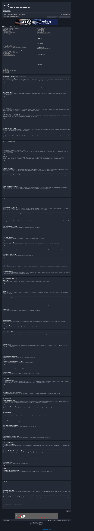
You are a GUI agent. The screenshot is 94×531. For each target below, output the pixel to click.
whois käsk (53, 497)
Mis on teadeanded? (6, 69)
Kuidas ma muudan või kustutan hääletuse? (9, 55)
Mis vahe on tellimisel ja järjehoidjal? (42, 55)
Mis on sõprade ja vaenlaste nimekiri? (42, 44)
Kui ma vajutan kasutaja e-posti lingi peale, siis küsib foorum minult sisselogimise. (14, 47)
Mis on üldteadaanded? (6, 68)
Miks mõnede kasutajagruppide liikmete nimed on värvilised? (46, 34)
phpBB (46, 170)
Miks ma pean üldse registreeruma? (8, 29)
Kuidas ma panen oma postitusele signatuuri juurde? (10, 52)
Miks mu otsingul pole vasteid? (41, 49)
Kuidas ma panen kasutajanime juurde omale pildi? (10, 44)
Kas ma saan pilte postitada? (7, 67)
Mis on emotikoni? (5, 66)
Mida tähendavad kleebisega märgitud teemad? (9, 70)
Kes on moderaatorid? (40, 30)
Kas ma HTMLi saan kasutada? (7, 65)
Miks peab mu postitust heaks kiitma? (8, 60)
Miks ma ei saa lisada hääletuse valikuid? (9, 54)
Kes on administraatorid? (40, 29)
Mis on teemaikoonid (6, 72)
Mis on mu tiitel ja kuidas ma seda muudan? (9, 46)
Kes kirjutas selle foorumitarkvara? (42, 65)
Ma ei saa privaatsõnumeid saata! (42, 39)
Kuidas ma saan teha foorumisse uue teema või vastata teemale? (12, 50)
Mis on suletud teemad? (6, 71)
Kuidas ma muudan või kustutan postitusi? (9, 51)
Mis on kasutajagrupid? (40, 31)
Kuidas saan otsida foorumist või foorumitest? (43, 48)
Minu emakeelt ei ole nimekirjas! (7, 43)
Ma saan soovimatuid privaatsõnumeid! (43, 40)
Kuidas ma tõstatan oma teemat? (7, 61)
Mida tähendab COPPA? (6, 30)
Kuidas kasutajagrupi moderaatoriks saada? (43, 33)
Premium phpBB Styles (40, 523)
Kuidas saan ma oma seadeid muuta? (8, 40)
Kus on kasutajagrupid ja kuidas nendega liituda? (44, 32)
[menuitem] (8, 14)
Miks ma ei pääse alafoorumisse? (7, 56)
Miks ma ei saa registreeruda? (7, 31)
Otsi (69, 16)
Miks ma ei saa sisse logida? (7, 33)
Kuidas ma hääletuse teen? (6, 53)
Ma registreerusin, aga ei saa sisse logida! (9, 32)
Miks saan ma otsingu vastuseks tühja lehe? (43, 50)
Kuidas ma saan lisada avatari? (7, 45)
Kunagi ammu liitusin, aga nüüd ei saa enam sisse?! (10, 34)
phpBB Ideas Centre (47, 491)
